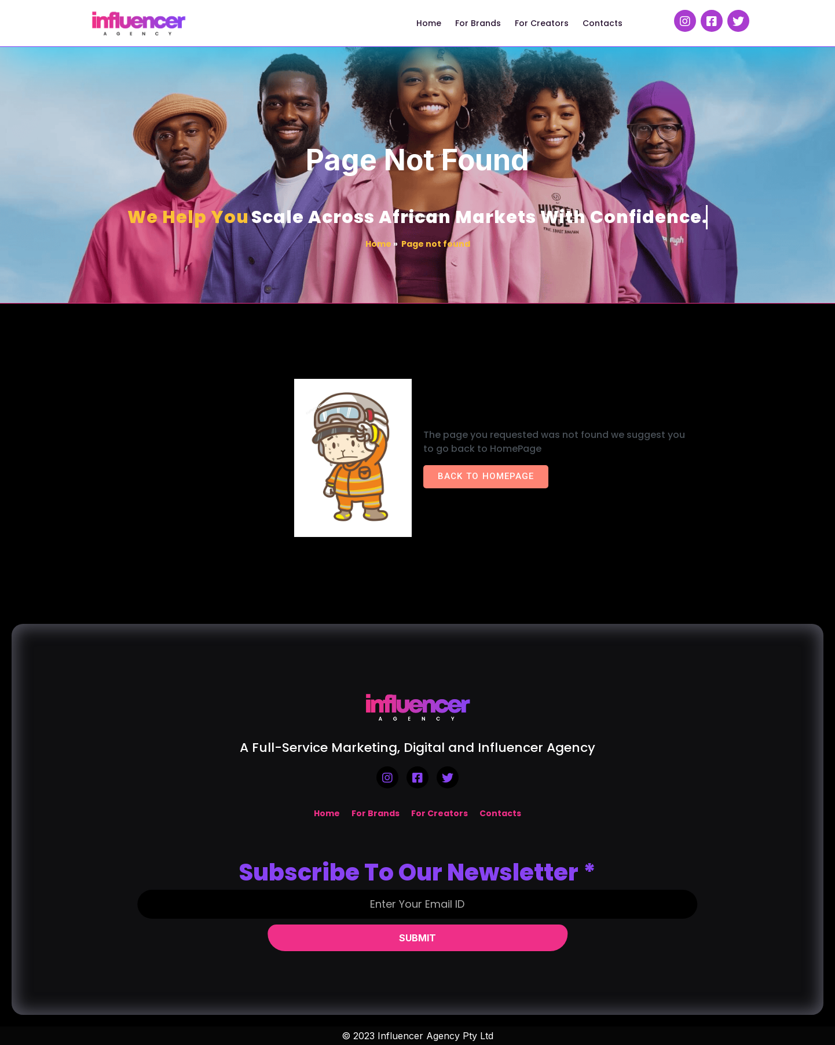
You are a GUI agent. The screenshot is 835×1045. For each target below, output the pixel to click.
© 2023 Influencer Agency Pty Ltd (417, 1036)
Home (378, 244)
